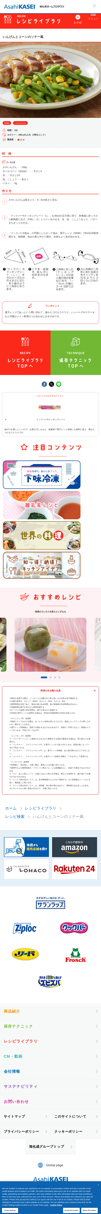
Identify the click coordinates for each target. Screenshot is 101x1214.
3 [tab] (56, 679)
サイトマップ (14, 1118)
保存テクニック (18, 1028)
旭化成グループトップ (46, 1148)
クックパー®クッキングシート (50, 419)
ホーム (11, 810)
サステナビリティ (21, 1088)
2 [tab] (51, 679)
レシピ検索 (15, 818)
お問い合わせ (16, 1103)
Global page (54, 1167)
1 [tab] (43, 679)
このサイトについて (70, 1118)
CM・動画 (13, 1058)
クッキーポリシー (68, 1133)
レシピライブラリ (40, 810)
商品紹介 (12, 1013)
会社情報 (12, 1073)
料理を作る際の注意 (51, 692)
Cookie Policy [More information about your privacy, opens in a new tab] (56, 1211)
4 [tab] (61, 679)
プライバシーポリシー (21, 1133)
